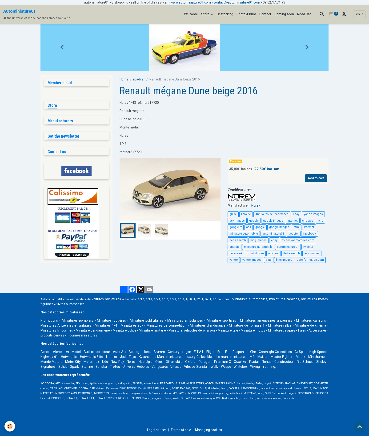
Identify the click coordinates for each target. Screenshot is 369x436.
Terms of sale (181, 430)
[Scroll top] (359, 426)
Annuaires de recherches (272, 214)
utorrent (273, 253)
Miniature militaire (152, 330)
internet (293, 220)
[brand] (36, 14)
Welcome (191, 14)
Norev (255, 205)
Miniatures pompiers (77, 320)
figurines (46, 304)
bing (269, 259)
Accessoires (318, 330)
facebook (309, 233)
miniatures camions (284, 299)
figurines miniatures (82, 335)
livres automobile (70, 304)
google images (273, 220)
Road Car (304, 14)
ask (248, 227)
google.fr (235, 227)
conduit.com (255, 253)
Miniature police (124, 330)
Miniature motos (253, 330)
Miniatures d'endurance (207, 325)
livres (302, 330)
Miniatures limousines (56, 330)
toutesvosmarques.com (298, 240)
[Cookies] (10, 426)
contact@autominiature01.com (236, 2)
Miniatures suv (132, 325)
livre (320, 220)
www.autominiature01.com (190, 2)
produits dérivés (52, 335)
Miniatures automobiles (249, 299)
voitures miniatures (106, 299)
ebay (296, 214)
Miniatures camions (311, 320)
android (234, 246)
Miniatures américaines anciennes (266, 320)
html (297, 227)
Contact (265, 14)
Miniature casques (281, 330)
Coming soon (284, 14)
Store (205, 14)
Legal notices (157, 430)
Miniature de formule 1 (246, 325)
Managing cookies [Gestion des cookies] (208, 430)
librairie (246, 214)
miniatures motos (314, 299)
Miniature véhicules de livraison (191, 330)
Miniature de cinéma (310, 325)
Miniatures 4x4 (106, 325)
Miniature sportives (221, 320)
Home (124, 79)
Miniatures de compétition (166, 325)
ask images (237, 220)
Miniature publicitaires (146, 320)
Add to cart (316, 178)
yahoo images (313, 214)
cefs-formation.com (310, 259)
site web (307, 220)
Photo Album (246, 14)
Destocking (225, 14)
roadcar (139, 79)
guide (233, 214)
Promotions (49, 320)
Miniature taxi (228, 330)
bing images (258, 240)
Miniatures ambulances (185, 320)
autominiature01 (273, 233)
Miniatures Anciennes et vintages (65, 325)
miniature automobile (243, 233)
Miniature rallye (279, 325)
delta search (237, 240)
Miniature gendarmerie (93, 330)
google (254, 220)
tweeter (294, 233)
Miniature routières (111, 320)
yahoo (233, 259)
